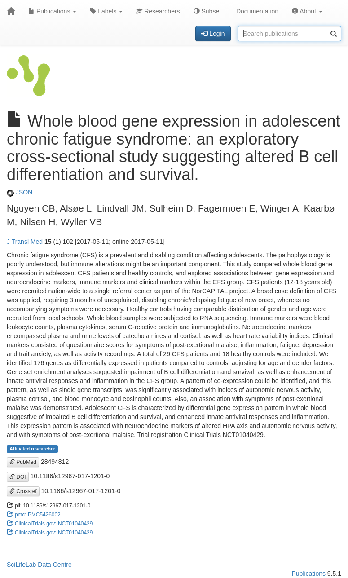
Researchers (158, 11)
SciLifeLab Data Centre (39, 564)
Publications (52, 11)
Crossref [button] (23, 491)
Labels (106, 11)
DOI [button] (17, 477)
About (307, 11)
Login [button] (213, 33)
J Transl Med (25, 241)
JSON (19, 192)
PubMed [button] (22, 462)
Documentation (256, 11)
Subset (207, 11)
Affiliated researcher (32, 448)
